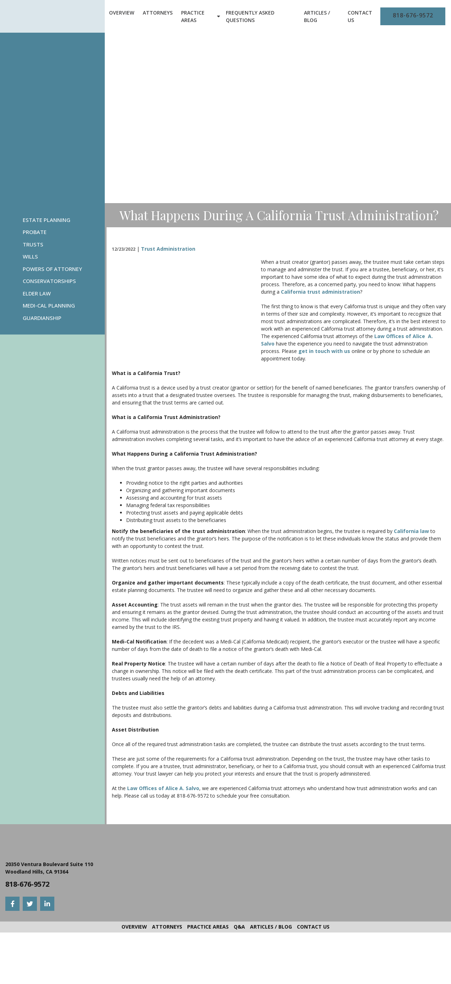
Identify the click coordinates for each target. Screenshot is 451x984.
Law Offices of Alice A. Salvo (163, 788)
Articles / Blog (317, 16)
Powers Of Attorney (52, 268)
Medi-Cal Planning (49, 305)
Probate (35, 231)
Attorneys (158, 12)
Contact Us (360, 16)
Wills (30, 256)
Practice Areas (193, 16)
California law (411, 531)
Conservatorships (49, 280)
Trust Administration (168, 248)
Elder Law (37, 293)
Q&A (239, 926)
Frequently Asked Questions (250, 16)
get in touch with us (325, 351)
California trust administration (320, 291)
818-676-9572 (413, 15)
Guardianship (42, 317)
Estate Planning (46, 219)
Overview (121, 12)
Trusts (33, 244)
